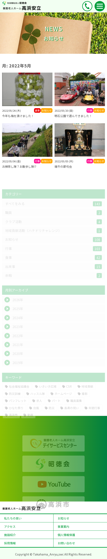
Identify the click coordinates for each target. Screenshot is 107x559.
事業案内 (63, 526)
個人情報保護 (66, 535)
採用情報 (10, 543)
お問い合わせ (66, 543)
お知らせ (63, 518)
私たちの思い (13, 518)
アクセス (10, 526)
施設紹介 (10, 535)
